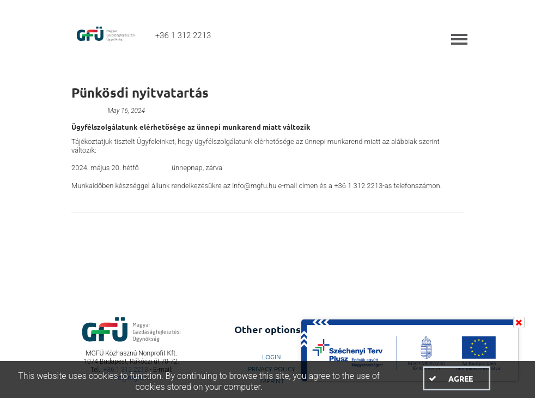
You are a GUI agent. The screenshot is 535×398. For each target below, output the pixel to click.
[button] (456, 378)
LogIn (271, 356)
